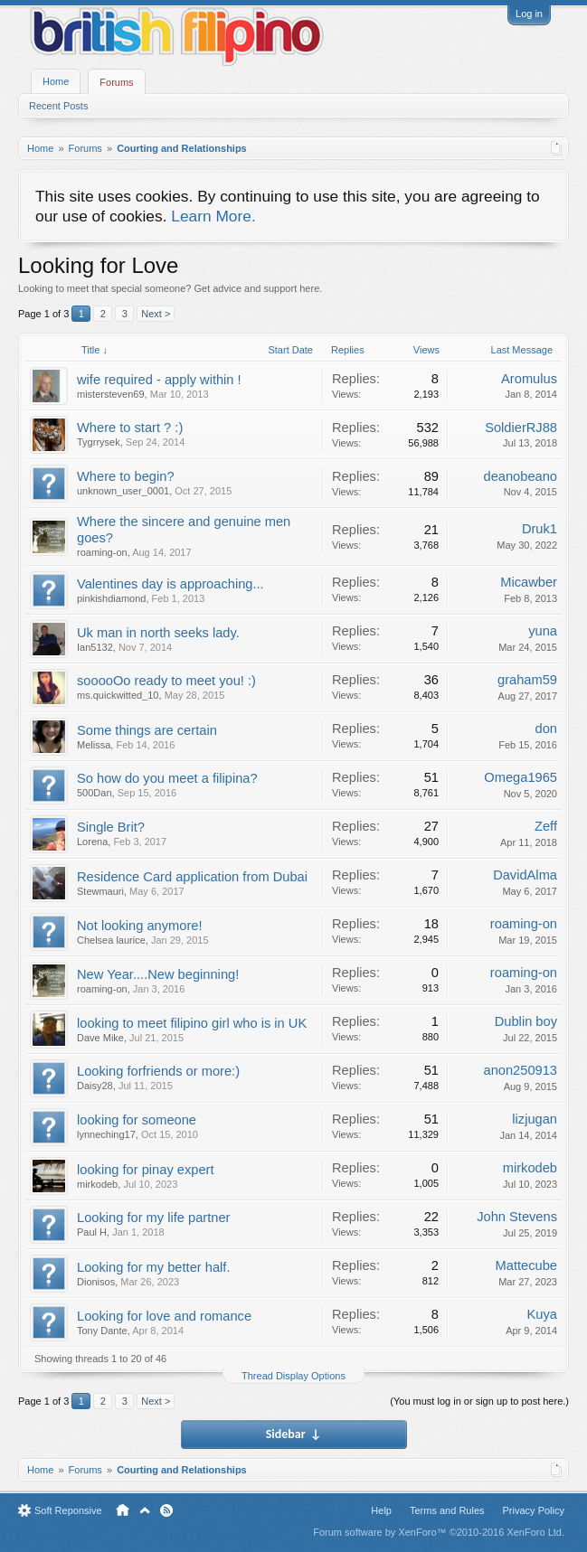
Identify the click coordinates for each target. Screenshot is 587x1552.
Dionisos (96, 1281)
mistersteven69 (111, 394)
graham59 (527, 680)
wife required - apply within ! (159, 379)
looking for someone (136, 1120)
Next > (155, 313)
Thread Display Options (293, 1375)
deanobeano (520, 476)
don (546, 728)
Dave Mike (100, 1037)
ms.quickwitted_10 (118, 695)
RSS (166, 1510)
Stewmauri (100, 891)
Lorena (92, 841)
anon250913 (520, 1070)
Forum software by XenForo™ (438, 1532)
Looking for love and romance (164, 1316)
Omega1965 (520, 777)
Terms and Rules (447, 1510)
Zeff (546, 826)
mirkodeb (97, 1184)
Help (381, 1510)
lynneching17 (106, 1134)
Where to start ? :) (130, 427)
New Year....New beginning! (158, 974)
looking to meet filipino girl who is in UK (192, 1023)
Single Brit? (111, 827)
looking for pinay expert (145, 1169)
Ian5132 (95, 647)
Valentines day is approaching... (170, 584)
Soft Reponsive (68, 1510)
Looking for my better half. (153, 1267)
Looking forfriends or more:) (158, 1071)
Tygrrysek (98, 442)
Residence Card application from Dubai (192, 877)
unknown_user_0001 (123, 490)
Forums (116, 82)
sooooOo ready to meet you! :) (166, 680)
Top (144, 1510)
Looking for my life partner (153, 1217)
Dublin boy (526, 1021)
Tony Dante (102, 1330)
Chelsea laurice (111, 940)
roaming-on (102, 552)
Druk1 (539, 529)
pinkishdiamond (111, 598)
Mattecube (526, 1265)
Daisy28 (95, 1085)
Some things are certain (147, 730)
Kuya (542, 1314)
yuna (542, 631)
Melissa (93, 744)
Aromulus (529, 379)
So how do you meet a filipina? (167, 778)
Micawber (528, 582)
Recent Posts (58, 105)
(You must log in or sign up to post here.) (479, 1401)
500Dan (94, 792)
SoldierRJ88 (521, 427)
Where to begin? (126, 476)
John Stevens (517, 1216)
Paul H (92, 1232)
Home (56, 81)
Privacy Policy (533, 1510)
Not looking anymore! (140, 925)
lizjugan (534, 1119)
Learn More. (213, 216)
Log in (529, 13)
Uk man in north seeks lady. (158, 633)
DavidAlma (525, 875)
